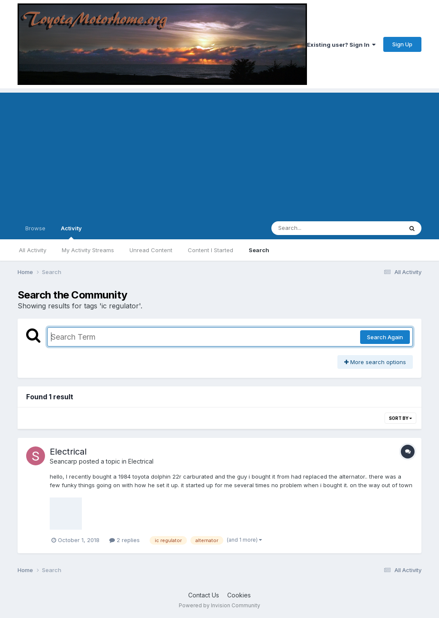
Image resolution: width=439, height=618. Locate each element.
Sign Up (402, 44)
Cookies (239, 595)
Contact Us (203, 595)
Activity (71, 232)
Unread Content (150, 250)
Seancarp (63, 461)
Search (259, 250)
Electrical (68, 451)
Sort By (400, 418)
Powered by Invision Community (219, 605)
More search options (375, 362)
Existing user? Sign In (341, 44)
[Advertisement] (219, 153)
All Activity (32, 250)
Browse (35, 228)
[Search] (313, 228)
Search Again (385, 337)
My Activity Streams (88, 250)
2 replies (124, 540)
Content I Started (210, 250)
